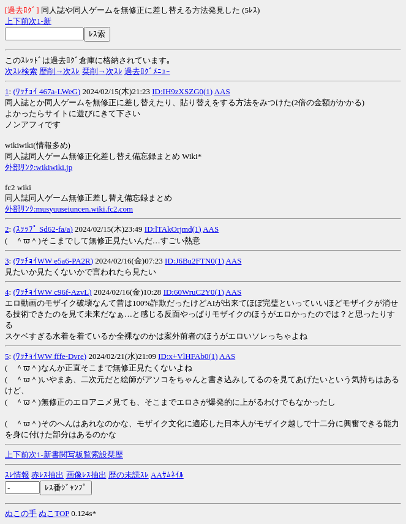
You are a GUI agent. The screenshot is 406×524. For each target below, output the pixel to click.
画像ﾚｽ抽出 (86, 474)
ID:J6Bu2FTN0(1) (194, 260)
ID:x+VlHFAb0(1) (187, 356)
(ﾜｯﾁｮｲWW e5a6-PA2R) (53, 260)
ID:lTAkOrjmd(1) (173, 229)
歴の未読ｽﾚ (128, 474)
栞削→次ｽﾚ (102, 71)
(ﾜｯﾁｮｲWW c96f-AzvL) (52, 292)
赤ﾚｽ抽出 (47, 474)
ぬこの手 (21, 513)
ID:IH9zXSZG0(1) (182, 91)
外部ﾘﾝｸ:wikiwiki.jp (38, 167)
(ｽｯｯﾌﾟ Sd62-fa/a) (42, 229)
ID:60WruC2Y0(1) (194, 292)
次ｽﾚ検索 (21, 71)
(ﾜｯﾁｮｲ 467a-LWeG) (46, 91)
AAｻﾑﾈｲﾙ (167, 474)
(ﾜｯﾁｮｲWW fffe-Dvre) (49, 356)
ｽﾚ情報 (17, 474)
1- (40, 21)
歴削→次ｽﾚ (59, 71)
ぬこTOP (54, 513)
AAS (222, 91)
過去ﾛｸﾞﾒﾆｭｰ (147, 71)
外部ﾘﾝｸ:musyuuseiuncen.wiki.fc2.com (69, 208)
